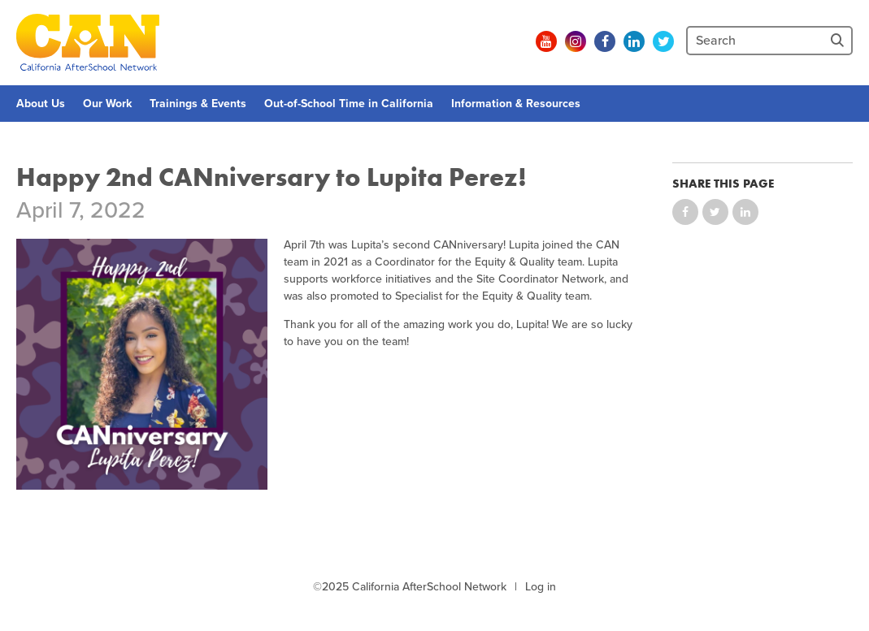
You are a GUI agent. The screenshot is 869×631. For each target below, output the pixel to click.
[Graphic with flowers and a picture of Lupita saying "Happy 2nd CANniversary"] (141, 364)
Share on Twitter (715, 212)
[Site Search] (839, 40)
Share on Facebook (685, 212)
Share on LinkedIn (745, 212)
